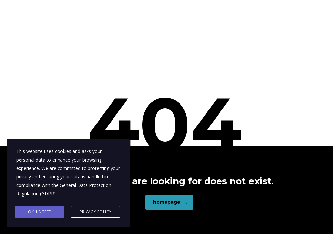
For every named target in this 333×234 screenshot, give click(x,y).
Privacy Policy (96, 211)
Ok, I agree (39, 211)
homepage (170, 202)
